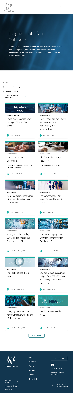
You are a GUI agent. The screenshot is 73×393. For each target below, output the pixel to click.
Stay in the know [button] (12, 381)
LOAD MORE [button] (36, 336)
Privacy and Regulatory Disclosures (57, 373)
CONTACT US (59, 358)
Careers (31, 375)
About (31, 357)
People (31, 366)
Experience (32, 361)
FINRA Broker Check (56, 369)
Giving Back (33, 379)
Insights (32, 370)
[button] (61, 7)
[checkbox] (4, 86)
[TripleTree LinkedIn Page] (52, 365)
